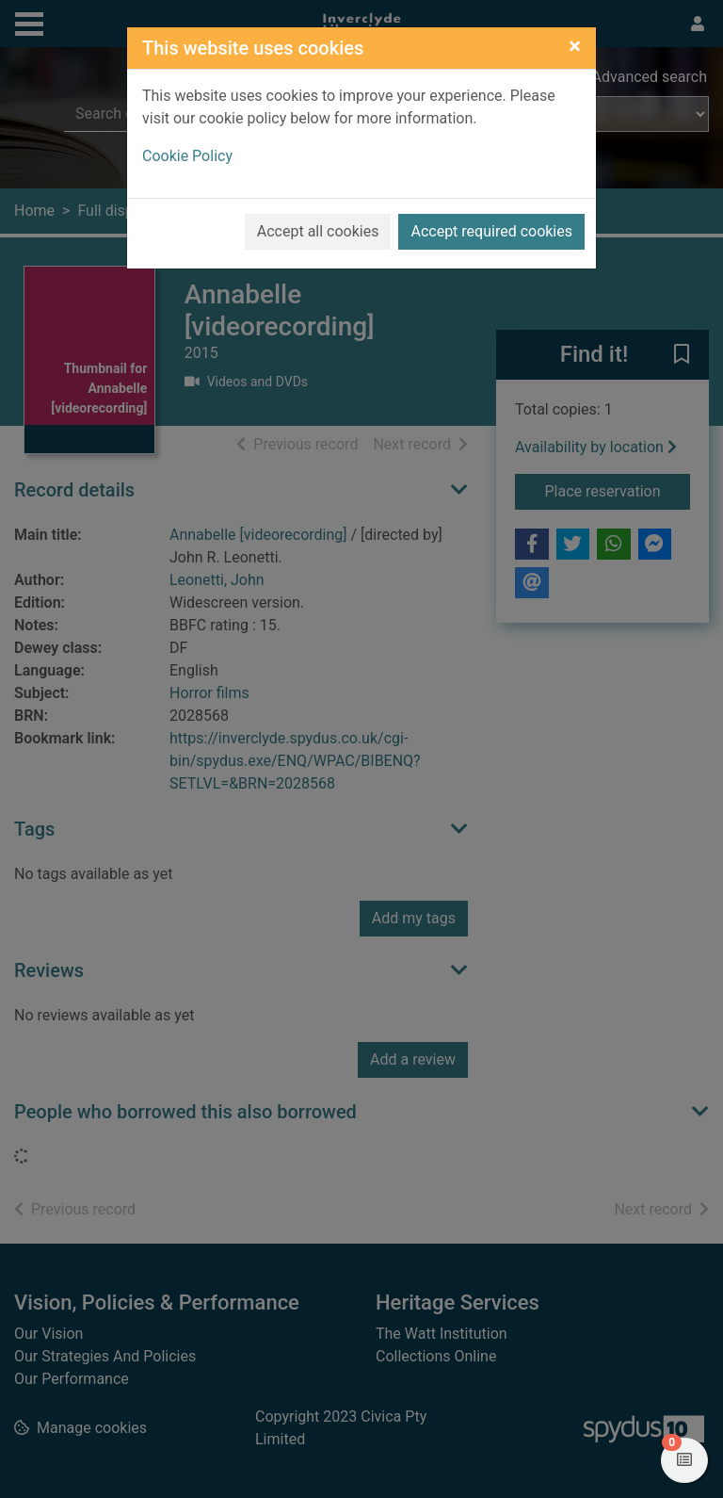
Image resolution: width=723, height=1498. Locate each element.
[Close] (575, 46)
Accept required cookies (491, 231)
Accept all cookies (318, 231)
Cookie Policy (187, 156)
